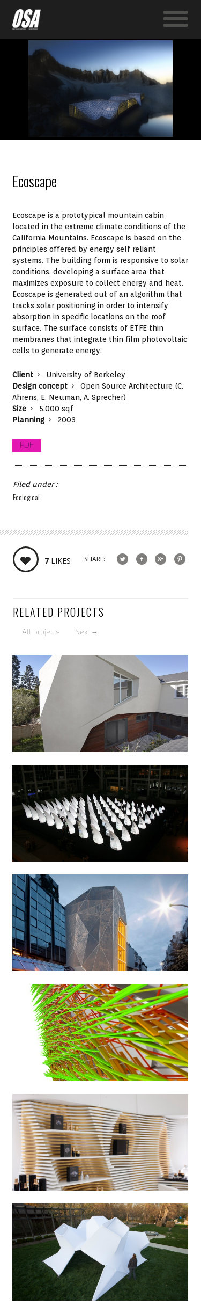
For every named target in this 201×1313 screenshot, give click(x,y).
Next (86, 632)
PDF (27, 445)
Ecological (26, 496)
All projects (40, 632)
